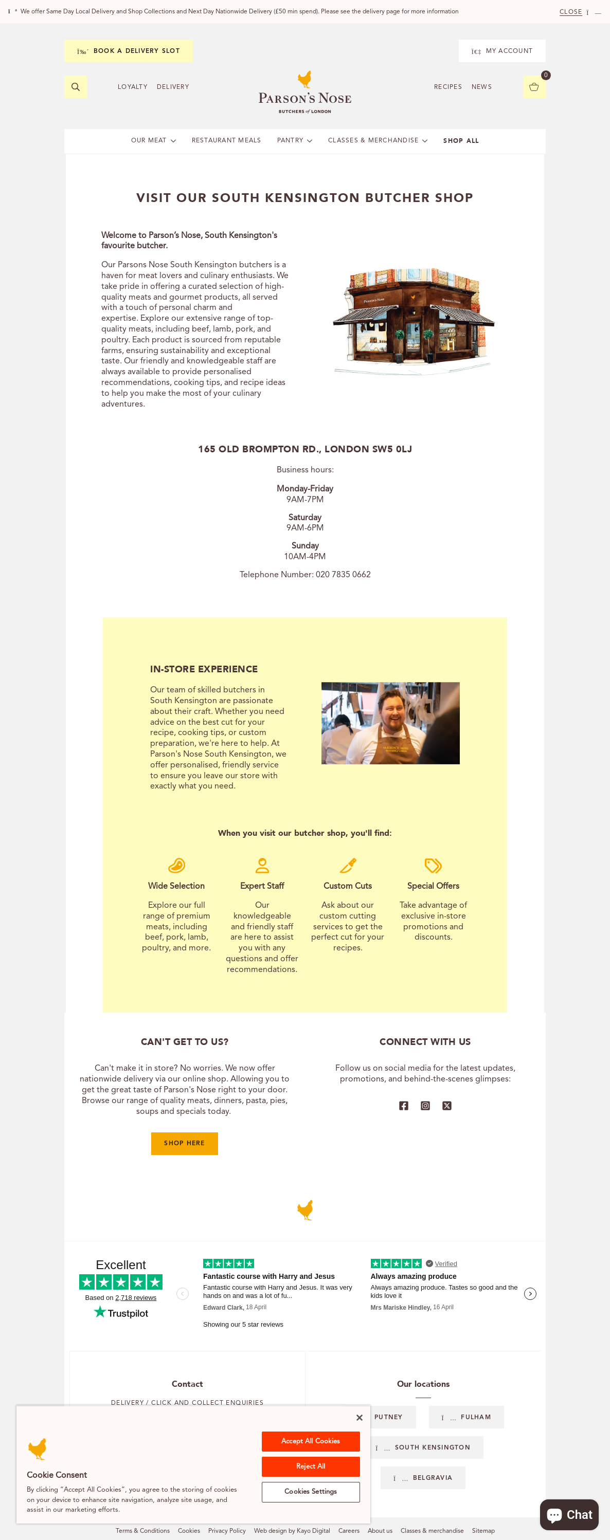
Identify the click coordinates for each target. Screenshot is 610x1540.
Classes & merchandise (432, 1531)
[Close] (359, 1418)
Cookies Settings (310, 1492)
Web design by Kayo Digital (292, 1531)
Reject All (310, 1466)
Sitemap (483, 1531)
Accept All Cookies (310, 1441)
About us (380, 1531)
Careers (349, 1531)
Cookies (189, 1531)
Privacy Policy (227, 1531)
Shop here (184, 1144)
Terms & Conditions (143, 1531)
